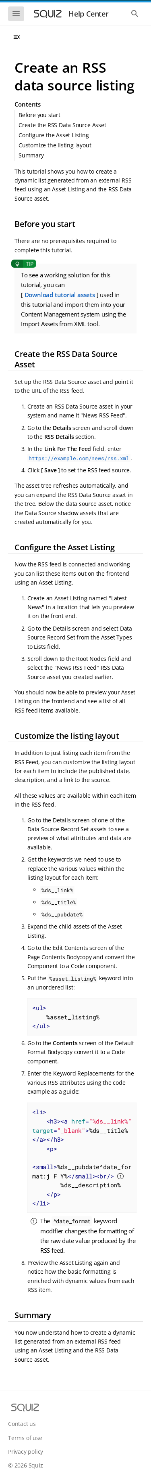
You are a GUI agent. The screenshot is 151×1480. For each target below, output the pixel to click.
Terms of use (25, 1438)
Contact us (22, 1424)
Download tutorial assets (60, 295)
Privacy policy (25, 1451)
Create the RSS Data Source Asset (62, 125)
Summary (31, 155)
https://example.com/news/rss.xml (79, 458)
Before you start (39, 115)
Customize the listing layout (55, 145)
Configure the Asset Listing (54, 135)
